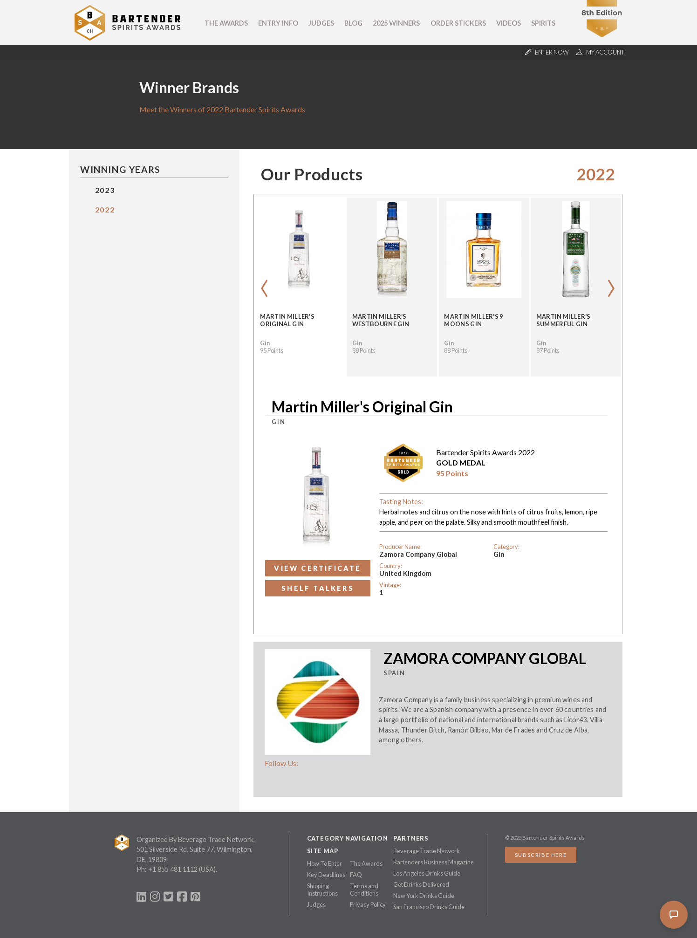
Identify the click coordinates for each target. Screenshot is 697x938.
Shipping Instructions (322, 889)
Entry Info (278, 23)
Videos (508, 23)
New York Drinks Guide (423, 895)
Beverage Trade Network (426, 851)
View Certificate (317, 568)
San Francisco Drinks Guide (429, 907)
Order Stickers (458, 23)
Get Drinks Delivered (421, 884)
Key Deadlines (326, 874)
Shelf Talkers (317, 588)
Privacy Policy (368, 904)
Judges (321, 23)
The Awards (226, 23)
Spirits (543, 23)
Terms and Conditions (364, 889)
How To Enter (324, 863)
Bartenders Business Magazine (433, 862)
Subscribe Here (541, 855)
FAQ (356, 874)
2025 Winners (396, 23)
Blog (353, 23)
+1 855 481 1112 (173, 869)
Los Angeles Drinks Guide (426, 873)
